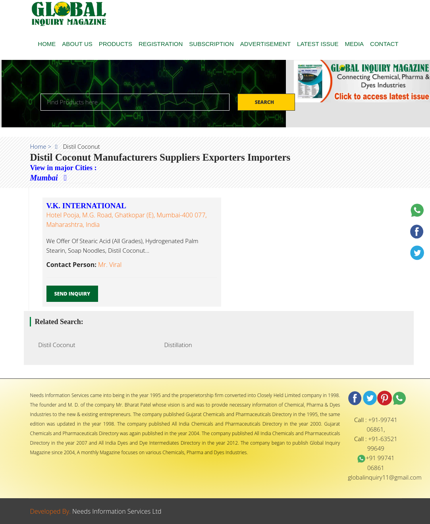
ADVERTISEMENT (265, 43)
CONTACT (384, 43)
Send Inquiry (72, 293)
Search (265, 102)
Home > (41, 146)
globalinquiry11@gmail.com (384, 477)
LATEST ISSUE (317, 43)
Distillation (176, 345)
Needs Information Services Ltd (117, 511)
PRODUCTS (115, 43)
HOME (47, 43)
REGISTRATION (161, 43)
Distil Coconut (54, 345)
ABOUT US (77, 43)
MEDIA (354, 43)
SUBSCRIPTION (211, 43)
